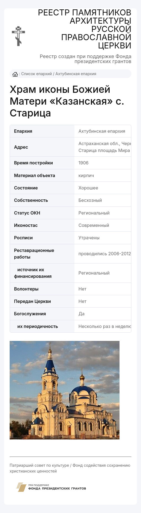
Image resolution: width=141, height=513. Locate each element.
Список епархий (36, 73)
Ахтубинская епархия (75, 73)
